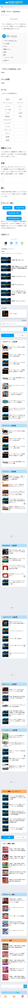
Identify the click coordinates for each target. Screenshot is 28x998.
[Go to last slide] (3, 503)
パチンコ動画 (7, 837)
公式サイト (6, 60)
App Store (7, 207)
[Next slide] (24, 503)
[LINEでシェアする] (22, 244)
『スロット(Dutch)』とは (10, 40)
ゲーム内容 (6, 43)
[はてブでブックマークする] (16, 244)
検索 (25, 329)
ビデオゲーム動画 (20, 837)
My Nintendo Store (14, 218)
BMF (8, 253)
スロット (21, 253)
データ (5, 46)
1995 (3, 253)
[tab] (11, 536)
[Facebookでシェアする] (11, 244)
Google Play (20, 207)
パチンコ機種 (20, 335)
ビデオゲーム (11, 249)
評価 (5, 52)
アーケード (14, 253)
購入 (5, 55)
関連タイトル (7, 49)
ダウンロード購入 (9, 57)
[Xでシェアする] (6, 244)
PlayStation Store (14, 213)
